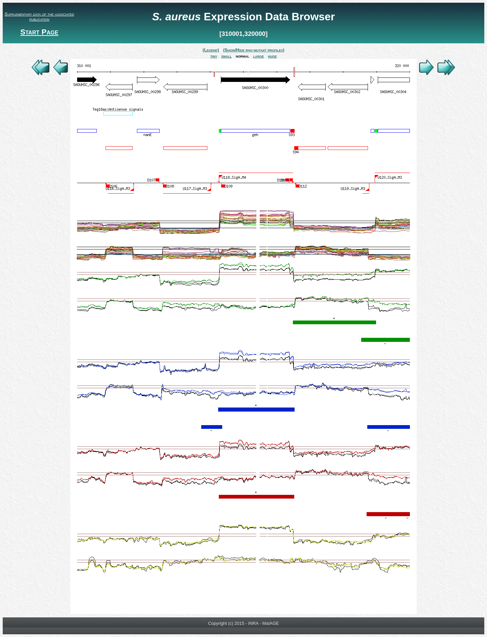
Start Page (39, 32)
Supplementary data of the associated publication (39, 17)
